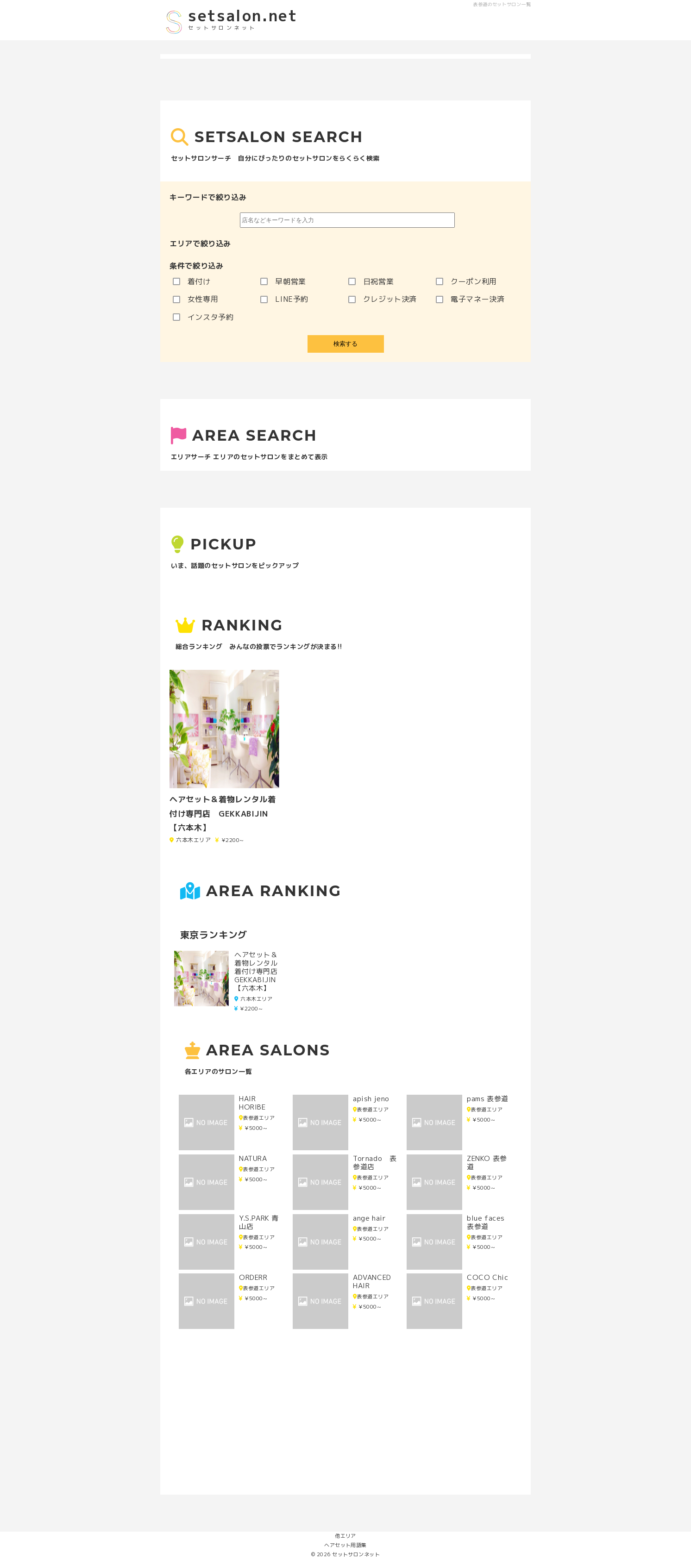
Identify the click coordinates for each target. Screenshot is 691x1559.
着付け (192, 281)
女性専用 (196, 299)
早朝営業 (283, 281)
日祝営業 (371, 281)
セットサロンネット (356, 1554)
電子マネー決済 (470, 299)
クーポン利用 (466, 281)
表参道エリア (257, 1118)
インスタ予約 (203, 317)
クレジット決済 (382, 299)
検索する (345, 343)
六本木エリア (253, 999)
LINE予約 (284, 299)
